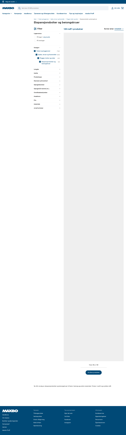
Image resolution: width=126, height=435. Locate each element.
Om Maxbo (5, 414)
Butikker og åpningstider (10, 417)
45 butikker (112, 256)
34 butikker (112, 302)
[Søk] (62, 8)
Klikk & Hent (37, 419)
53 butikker (68, 72)
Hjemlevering (37, 422)
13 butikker (112, 118)
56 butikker (112, 72)
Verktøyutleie (37, 413)
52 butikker (90, 164)
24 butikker (90, 258)
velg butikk (15, 28)
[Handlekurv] (122, 8)
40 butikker (90, 210)
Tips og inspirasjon (76, 13)
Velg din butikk (11, 2)
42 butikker (68, 164)
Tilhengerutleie (38, 410)
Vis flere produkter (79, 369)
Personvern (99, 416)
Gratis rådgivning (38, 416)
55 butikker (90, 118)
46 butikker (68, 256)
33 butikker (46, 118)
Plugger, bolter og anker (72, 19)
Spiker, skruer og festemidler (58, 19)
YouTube (67, 413)
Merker (4, 423)
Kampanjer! (6, 420)
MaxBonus (28, 13)
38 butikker (46, 72)
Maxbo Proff (89, 13)
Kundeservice (62, 13)
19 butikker (46, 256)
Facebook (67, 416)
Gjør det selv (68, 410)
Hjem (35, 19)
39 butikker (68, 118)
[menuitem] (16, 42)
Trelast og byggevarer (43, 19)
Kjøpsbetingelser (100, 413)
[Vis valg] (7, 13)
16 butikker (68, 302)
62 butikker (46, 210)
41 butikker (68, 348)
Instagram (67, 419)
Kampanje (18, 13)
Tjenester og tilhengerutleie (44, 13)
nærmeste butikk (45, 304)
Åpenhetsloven (100, 419)
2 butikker (111, 164)
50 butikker (112, 348)
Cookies (98, 422)
